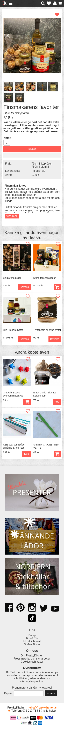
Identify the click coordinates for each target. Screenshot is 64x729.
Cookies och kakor (32, 661)
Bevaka (32, 148)
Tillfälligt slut (38, 170)
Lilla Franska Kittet (13, 330)
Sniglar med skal (12, 278)
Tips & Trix (32, 638)
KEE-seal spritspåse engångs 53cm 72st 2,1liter (14, 447)
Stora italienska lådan (44, 278)
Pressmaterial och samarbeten (32, 658)
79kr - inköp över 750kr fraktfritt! (41, 165)
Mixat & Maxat (32, 641)
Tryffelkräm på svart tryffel (47, 330)
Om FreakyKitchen (32, 655)
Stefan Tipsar (32, 644)
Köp (57, 287)
